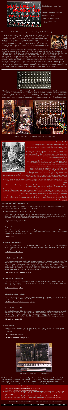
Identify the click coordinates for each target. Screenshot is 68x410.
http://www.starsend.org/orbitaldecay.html (26, 390)
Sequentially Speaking (11, 221)
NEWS (32, 404)
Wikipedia (64, 200)
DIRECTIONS (41, 404)
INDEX (4, 404)
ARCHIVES (12, 404)
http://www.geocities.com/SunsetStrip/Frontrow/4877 (26, 388)
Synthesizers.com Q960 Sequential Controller (18, 272)
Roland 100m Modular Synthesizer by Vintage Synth (20, 302)
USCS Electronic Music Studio (14, 252)
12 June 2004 (9, 394)
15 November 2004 (59, 391)
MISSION (51, 404)
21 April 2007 (57, 397)
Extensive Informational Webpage (15, 337)
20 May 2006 (57, 395)
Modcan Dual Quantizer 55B (13, 319)
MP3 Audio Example (11, 334)
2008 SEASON (61, 404)
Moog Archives (9, 236)
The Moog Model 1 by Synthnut (14, 288)
